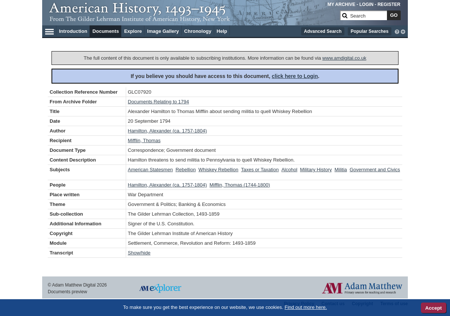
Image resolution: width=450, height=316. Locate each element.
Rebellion (185, 169)
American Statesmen (150, 169)
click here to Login (295, 76)
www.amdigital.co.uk (344, 58)
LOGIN (366, 4)
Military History (316, 169)
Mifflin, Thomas (144, 140)
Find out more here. (306, 307)
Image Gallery (163, 31)
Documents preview (67, 291)
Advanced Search (323, 31)
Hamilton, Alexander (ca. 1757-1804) (167, 131)
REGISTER (389, 4)
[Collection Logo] (193, 18)
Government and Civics (375, 169)
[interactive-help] (397, 31)
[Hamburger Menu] (49, 30)
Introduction (73, 31)
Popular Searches (369, 31)
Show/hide (139, 253)
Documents (106, 31)
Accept (433, 308)
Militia (341, 169)
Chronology (198, 31)
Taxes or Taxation (260, 169)
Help (222, 31)
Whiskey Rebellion (218, 169)
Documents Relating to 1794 (158, 101)
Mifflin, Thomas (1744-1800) (239, 185)
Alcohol (289, 169)
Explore (133, 31)
